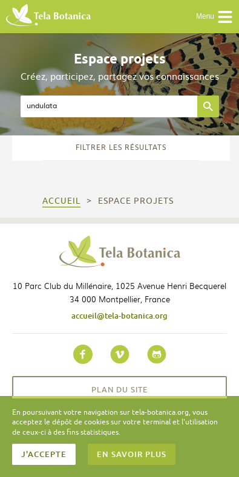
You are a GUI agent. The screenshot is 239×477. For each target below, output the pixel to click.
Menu (214, 17)
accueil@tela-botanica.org (119, 315)
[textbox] (109, 106)
